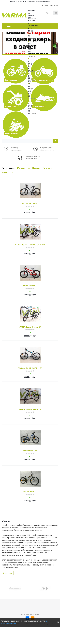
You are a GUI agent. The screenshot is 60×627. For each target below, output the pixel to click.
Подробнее (7, 573)
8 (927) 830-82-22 (30, 49)
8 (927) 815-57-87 (30, 91)
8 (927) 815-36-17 (30, 81)
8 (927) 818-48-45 (30, 41)
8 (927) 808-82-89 (30, 66)
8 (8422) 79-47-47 (30, 33)
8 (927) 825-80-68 (30, 108)
